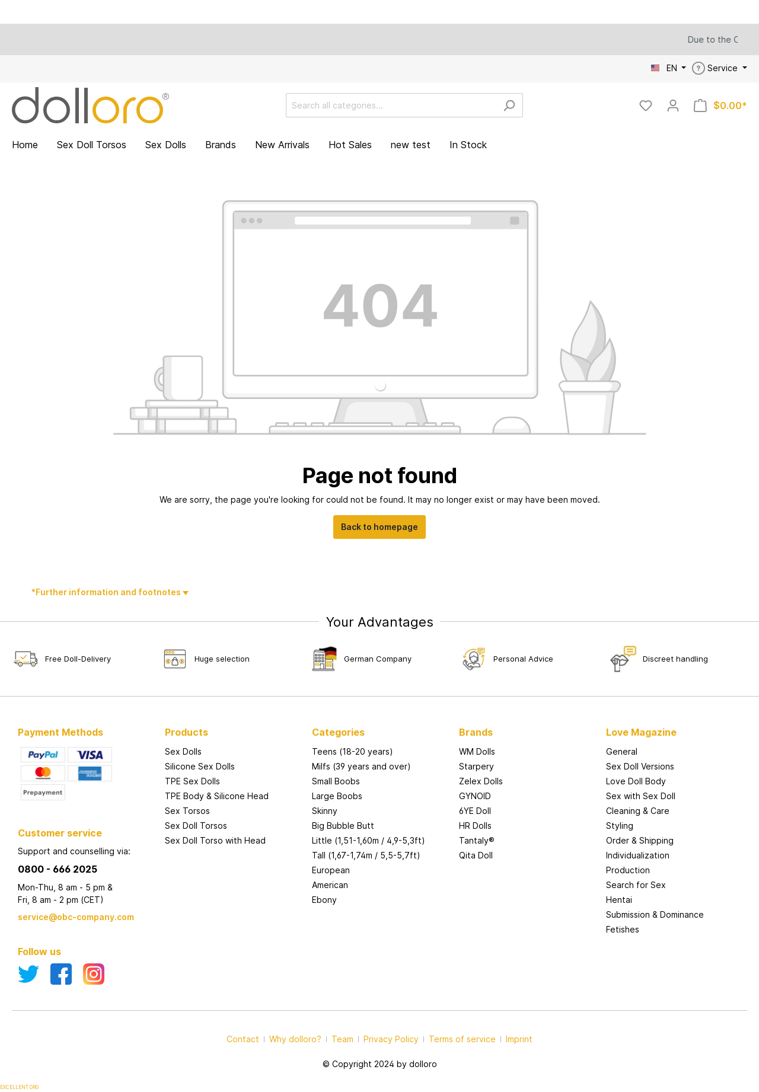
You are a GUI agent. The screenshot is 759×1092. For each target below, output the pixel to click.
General (621, 751)
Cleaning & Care (637, 811)
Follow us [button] (39, 951)
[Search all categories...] (391, 105)
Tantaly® (477, 840)
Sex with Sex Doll (640, 796)
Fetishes (622, 929)
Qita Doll (476, 855)
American (330, 885)
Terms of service (462, 1039)
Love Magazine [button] (641, 732)
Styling (619, 825)
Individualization (637, 855)
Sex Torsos (187, 811)
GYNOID (475, 796)
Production (628, 870)
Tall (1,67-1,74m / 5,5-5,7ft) (366, 855)
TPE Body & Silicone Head (217, 796)
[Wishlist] (645, 105)
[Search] (509, 105)
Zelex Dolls (481, 781)
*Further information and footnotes (107, 592)
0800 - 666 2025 (57, 869)
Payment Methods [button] (60, 732)
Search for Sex (636, 885)
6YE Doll (475, 811)
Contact (243, 1039)
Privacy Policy (391, 1039)
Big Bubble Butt (343, 825)
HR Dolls (475, 825)
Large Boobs (337, 796)
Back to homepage (379, 527)
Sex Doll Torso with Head (215, 840)
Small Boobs (336, 781)
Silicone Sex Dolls (200, 766)
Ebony (324, 900)
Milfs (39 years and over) (361, 766)
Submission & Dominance (655, 914)
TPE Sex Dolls (192, 781)
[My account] (673, 105)
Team (342, 1039)
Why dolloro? (295, 1039)
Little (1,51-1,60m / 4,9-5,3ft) (368, 840)
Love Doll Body (636, 781)
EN (665, 68)
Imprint (519, 1039)
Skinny (324, 811)
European (331, 870)
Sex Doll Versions (640, 766)
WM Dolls (477, 751)
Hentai (619, 900)
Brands (476, 732)
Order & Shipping (640, 840)
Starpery (476, 766)
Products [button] (186, 732)
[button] (526, 720)
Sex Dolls (183, 751)
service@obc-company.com (76, 917)
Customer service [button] (60, 833)
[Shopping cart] (720, 105)
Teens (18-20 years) (352, 751)
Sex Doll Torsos (196, 825)
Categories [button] (338, 732)
